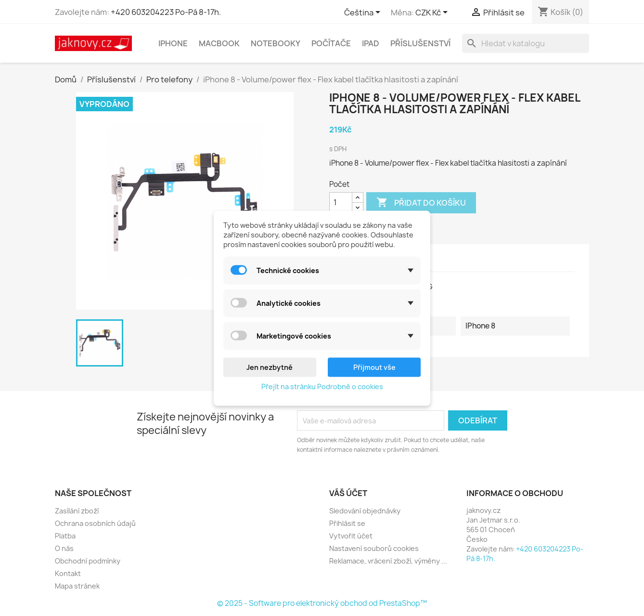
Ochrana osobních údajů (95, 523)
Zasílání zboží (77, 510)
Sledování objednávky (364, 510)
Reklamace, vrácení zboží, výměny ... (388, 560)
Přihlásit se (347, 523)
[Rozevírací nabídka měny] (433, 13)
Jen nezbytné (269, 366)
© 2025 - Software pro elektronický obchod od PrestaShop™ (322, 603)
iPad (370, 43)
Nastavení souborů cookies (374, 548)
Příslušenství (420, 43)
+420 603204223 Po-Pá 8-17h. (166, 12)
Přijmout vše (374, 366)
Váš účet (348, 493)
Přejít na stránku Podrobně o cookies (322, 386)
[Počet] (340, 202)
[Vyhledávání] (525, 43)
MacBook (219, 43)
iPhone (173, 43)
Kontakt (68, 573)
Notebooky (275, 43)
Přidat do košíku (421, 203)
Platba (65, 535)
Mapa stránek (77, 585)
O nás (64, 548)
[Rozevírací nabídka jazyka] (364, 13)
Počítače (331, 43)
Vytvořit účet (351, 535)
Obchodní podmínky (87, 560)
